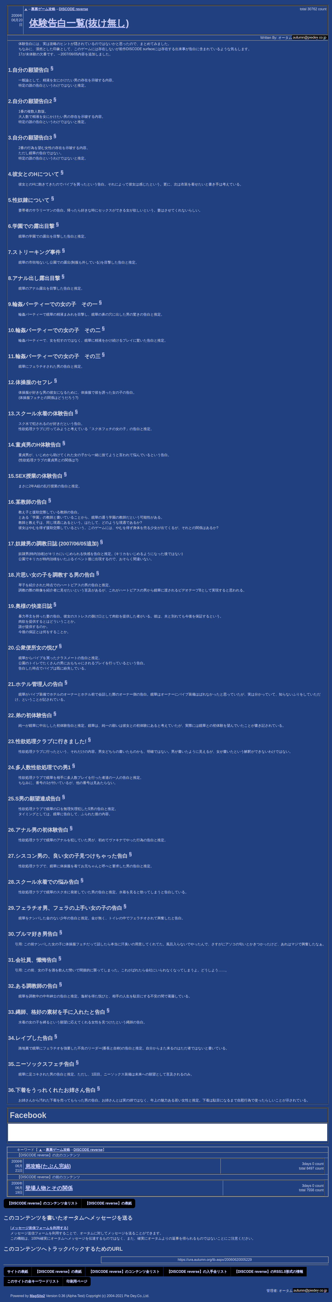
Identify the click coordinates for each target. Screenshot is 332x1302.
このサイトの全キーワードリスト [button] (33, 1281)
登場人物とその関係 (49, 1188)
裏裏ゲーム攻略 (43, 9)
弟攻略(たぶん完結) (48, 1166)
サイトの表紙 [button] (17, 1271)
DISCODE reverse (73, 9)
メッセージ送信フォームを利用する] (39, 1228)
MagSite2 (37, 1296)
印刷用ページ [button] (76, 1281)
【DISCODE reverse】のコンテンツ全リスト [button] (42, 1203)
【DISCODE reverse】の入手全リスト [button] (197, 1271)
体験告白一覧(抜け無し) (79, 23)
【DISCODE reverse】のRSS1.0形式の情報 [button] (268, 1271)
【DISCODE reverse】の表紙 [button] (108, 1203)
